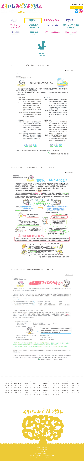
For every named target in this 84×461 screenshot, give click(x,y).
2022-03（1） (37, 390)
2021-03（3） (8, 392)
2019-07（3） (56, 394)
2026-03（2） (18, 381)
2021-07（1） (66, 390)
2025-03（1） (47, 383)
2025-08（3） (8, 383)
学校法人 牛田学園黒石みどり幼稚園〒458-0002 (42, 449)
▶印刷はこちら (69, 70)
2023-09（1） (8, 387)
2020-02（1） (56, 392)
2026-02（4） (27, 381)
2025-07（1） (18, 383)
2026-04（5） (8, 381)
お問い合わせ (76, 8)
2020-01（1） (66, 392)
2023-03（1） (27, 387)
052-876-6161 (77, 4)
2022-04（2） (27, 390)
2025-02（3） (56, 383)
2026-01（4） (37, 381)
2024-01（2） (47, 385)
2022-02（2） (47, 390)
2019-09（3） (37, 394)
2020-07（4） (37, 392)
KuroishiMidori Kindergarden (39, 457)
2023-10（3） (75, 385)
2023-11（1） (66, 385)
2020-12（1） (18, 392)
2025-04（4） (37, 383)
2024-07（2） (18, 385)
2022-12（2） (56, 387)
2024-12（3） (66, 383)
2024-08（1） (8, 385)
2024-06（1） (27, 385)
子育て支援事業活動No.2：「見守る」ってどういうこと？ (39, 167)
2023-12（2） (56, 385)
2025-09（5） (75, 381)
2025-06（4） (27, 383)
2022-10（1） (75, 387)
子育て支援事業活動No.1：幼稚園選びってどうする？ (38, 269)
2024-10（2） (75, 383)
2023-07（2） (18, 387)
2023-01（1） (47, 387)
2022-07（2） (8, 390)
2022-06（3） (18, 390)
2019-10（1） (27, 394)
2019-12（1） (75, 392)
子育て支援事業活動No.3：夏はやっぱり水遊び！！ (37, 65)
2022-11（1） (66, 387)
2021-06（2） (75, 390)
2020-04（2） (47, 392)
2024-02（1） (37, 385)
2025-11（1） (56, 381)
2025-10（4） (66, 381)
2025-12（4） (47, 381)
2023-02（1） (37, 387)
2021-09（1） (56, 390)
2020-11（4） (27, 392)
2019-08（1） (47, 394)
